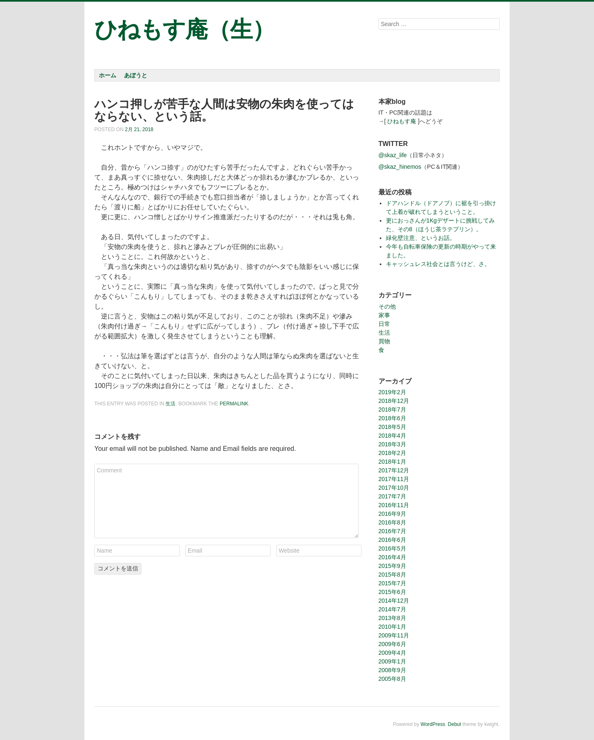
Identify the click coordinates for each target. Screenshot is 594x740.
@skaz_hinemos (400, 166)
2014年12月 (394, 600)
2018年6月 (392, 418)
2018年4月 (392, 435)
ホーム (107, 75)
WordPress (433, 724)
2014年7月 (392, 609)
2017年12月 (394, 470)
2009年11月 (394, 635)
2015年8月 (392, 574)
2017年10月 (394, 487)
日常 (384, 324)
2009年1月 (392, 661)
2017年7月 (392, 496)
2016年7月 (392, 531)
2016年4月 (392, 557)
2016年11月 (394, 505)
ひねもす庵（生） (184, 29)
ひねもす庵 (401, 121)
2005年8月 (392, 678)
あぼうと (135, 75)
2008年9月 (392, 670)
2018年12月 (394, 401)
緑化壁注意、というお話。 (420, 238)
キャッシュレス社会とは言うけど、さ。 (438, 264)
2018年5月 (392, 427)
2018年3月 (392, 444)
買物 (384, 341)
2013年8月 (392, 618)
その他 (387, 306)
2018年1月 (392, 461)
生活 (170, 404)
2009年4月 (392, 652)
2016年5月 (392, 548)
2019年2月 (392, 392)
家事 (384, 315)
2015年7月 (392, 583)
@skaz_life (392, 155)
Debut (454, 724)
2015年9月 (392, 566)
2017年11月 (394, 479)
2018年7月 (392, 409)
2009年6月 (392, 644)
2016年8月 (392, 522)
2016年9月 (392, 513)
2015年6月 (392, 592)
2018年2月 (392, 453)
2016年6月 (392, 539)
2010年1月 (392, 626)
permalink (234, 404)
